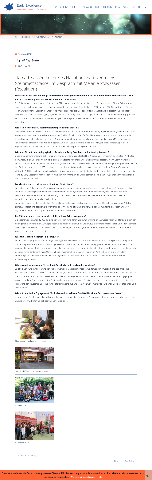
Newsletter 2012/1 (42, 36)
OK (100, 477)
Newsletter (25, 36)
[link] (145, 7)
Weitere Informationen (83, 477)
